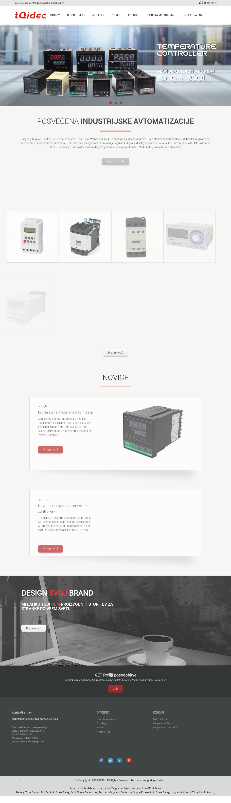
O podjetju (76, 15)
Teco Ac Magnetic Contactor (115, 796)
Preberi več (115, 356)
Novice (116, 15)
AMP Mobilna (153, 792)
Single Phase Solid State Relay (151, 796)
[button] (110, 102)
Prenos (133, 15)
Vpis (115, 692)
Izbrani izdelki (96, 792)
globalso (158, 784)
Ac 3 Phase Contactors (83, 796)
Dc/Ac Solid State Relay (55, 796)
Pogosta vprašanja (160, 15)
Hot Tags (112, 792)
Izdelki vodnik (78, 792)
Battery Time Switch (28, 796)
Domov (55, 15)
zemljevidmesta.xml (131, 792)
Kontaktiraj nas (192, 15)
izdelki (98, 15)
